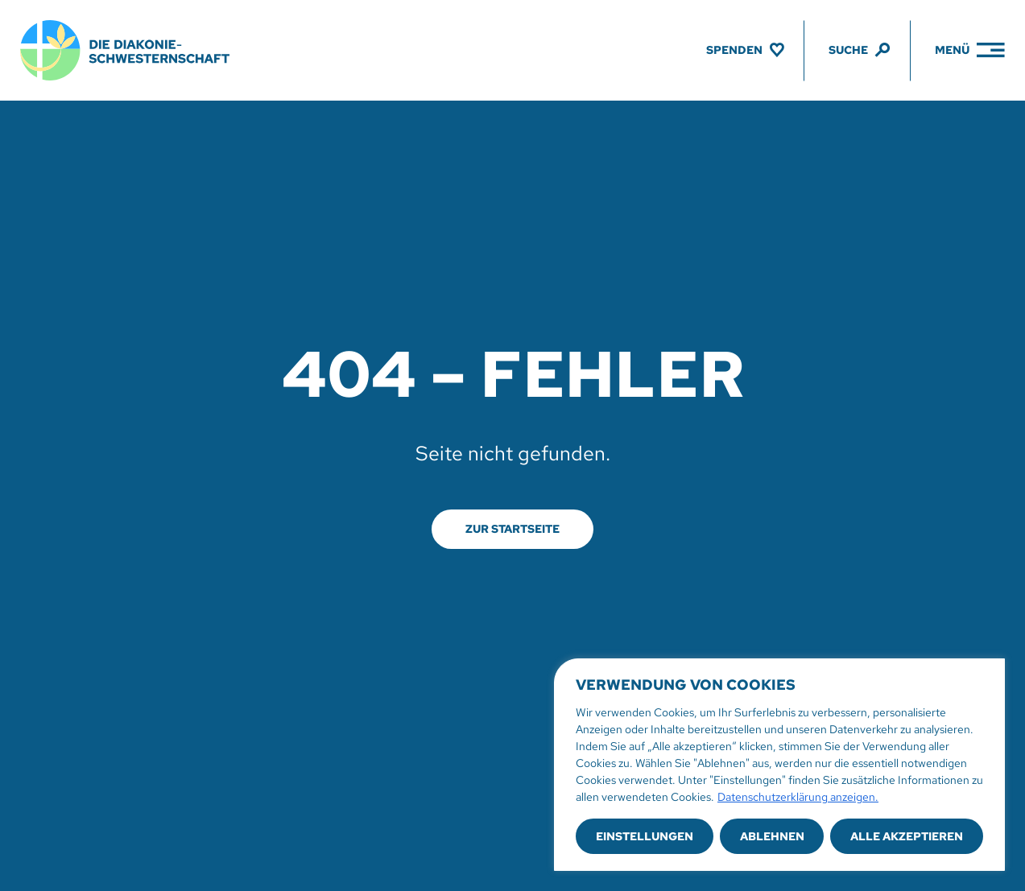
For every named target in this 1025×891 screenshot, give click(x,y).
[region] (779, 764)
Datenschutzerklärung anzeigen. (797, 797)
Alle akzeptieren (906, 836)
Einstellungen (644, 836)
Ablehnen (772, 836)
